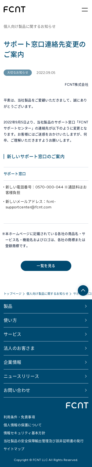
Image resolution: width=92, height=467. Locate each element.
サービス (12, 334)
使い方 (10, 320)
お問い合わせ (17, 390)
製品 (8, 306)
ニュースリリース (21, 376)
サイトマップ (14, 449)
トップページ (13, 294)
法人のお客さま (19, 348)
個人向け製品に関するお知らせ (47, 294)
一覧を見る (46, 265)
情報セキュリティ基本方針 (24, 433)
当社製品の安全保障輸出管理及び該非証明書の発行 (44, 441)
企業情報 (12, 362)
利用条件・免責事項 (19, 417)
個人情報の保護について (23, 425)
